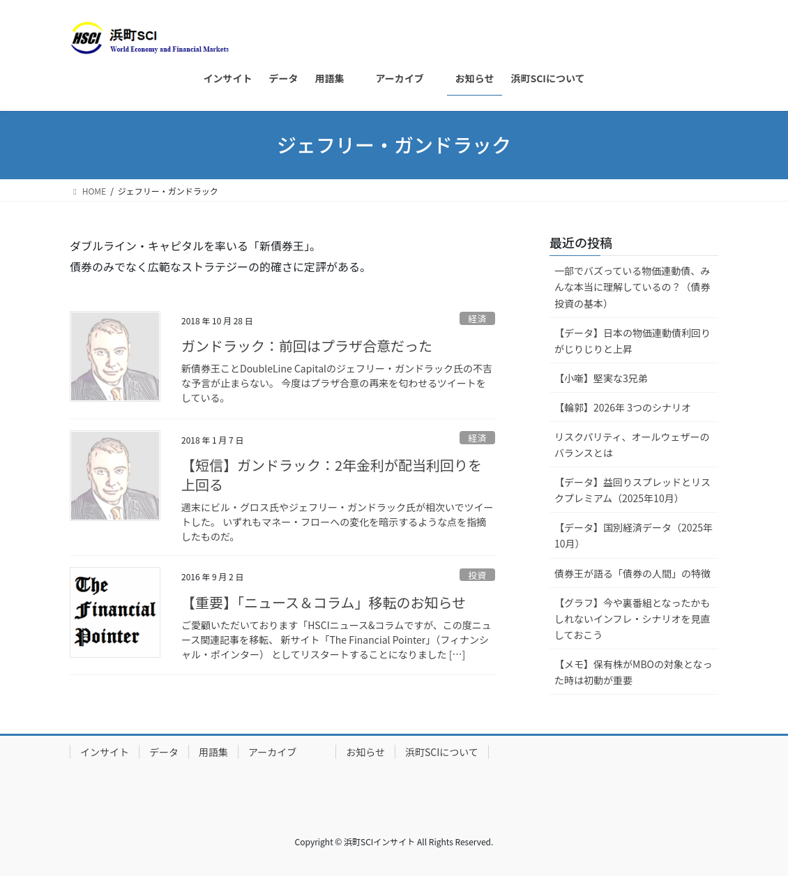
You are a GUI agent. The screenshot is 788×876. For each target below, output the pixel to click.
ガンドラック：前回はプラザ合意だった (306, 345)
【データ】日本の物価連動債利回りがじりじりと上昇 (632, 341)
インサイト (104, 752)
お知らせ (365, 752)
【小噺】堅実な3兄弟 (601, 378)
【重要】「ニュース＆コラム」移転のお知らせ (323, 602)
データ (164, 752)
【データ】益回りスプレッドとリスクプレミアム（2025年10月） (632, 490)
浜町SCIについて (441, 752)
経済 (478, 318)
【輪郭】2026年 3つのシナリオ (622, 407)
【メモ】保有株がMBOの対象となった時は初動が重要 (633, 672)
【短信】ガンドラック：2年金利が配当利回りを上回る (331, 474)
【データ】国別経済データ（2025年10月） (633, 535)
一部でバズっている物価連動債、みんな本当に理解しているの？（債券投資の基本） (632, 287)
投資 (478, 575)
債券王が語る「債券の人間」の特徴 (632, 573)
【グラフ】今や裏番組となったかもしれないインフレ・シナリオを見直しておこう (632, 619)
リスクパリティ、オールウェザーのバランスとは (631, 445)
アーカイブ (287, 752)
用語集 (213, 752)
